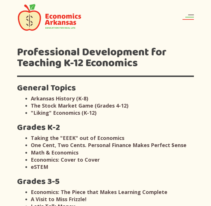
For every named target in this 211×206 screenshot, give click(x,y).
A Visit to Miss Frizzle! (58, 199)
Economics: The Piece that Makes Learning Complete (99, 192)
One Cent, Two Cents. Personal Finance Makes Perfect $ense (108, 145)
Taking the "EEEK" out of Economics (77, 137)
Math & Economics (54, 152)
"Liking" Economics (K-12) (63, 112)
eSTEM (39, 166)
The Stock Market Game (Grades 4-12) (79, 105)
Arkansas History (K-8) (59, 98)
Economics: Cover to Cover (65, 159)
